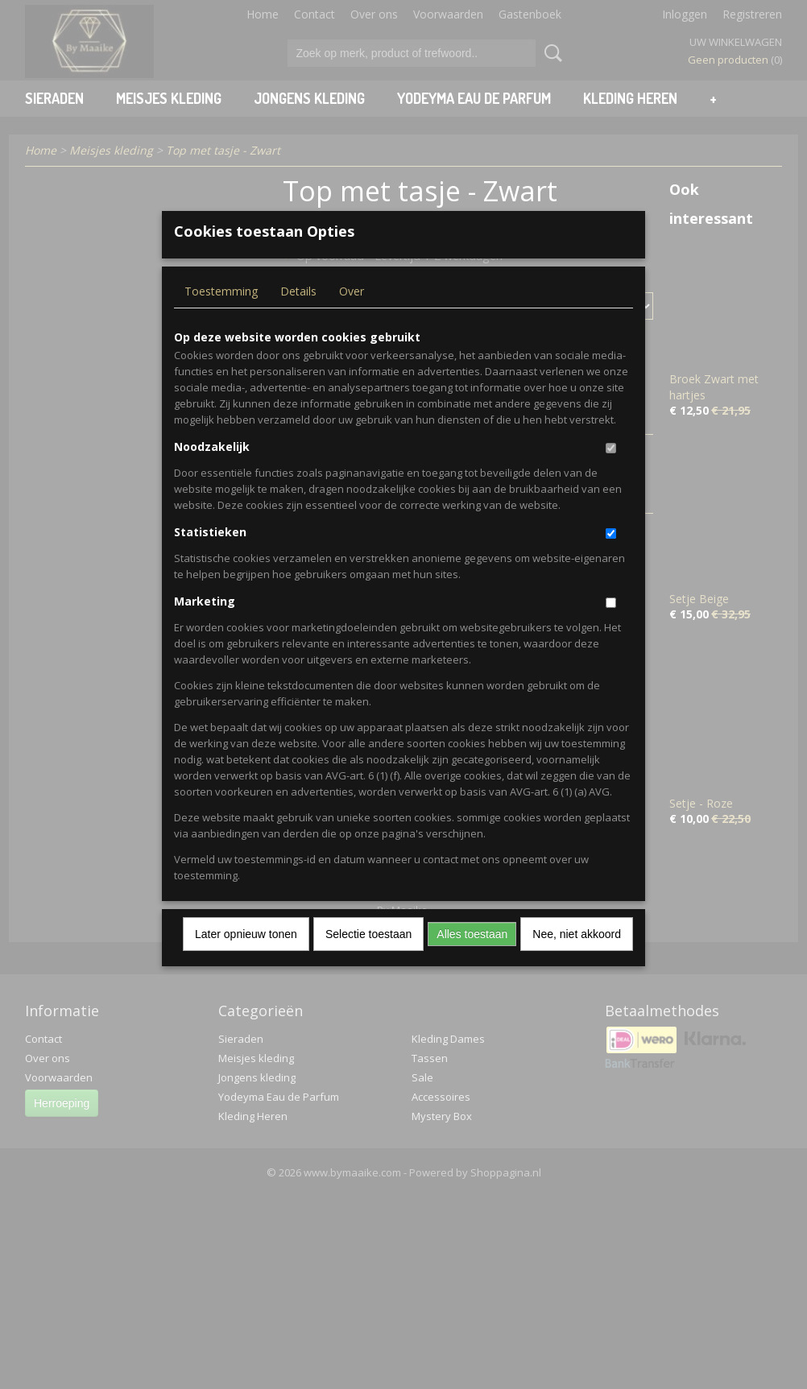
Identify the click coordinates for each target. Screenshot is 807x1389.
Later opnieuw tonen (246, 960)
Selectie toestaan (368, 960)
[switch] (611, 474)
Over (351, 317)
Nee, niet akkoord (576, 960)
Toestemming (221, 317)
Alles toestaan (472, 960)
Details (298, 317)
